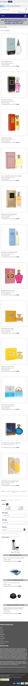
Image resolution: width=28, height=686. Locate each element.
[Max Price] (20, 507)
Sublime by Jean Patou (7, 328)
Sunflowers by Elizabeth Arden (10, 481)
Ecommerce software (19, 674)
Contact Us (2, 643)
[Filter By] (12, 530)
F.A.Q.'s (1, 629)
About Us (2, 631)
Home (2, 30)
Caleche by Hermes (6, 137)
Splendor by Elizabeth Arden (9, 252)
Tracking (1, 636)
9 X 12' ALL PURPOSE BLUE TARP (15, 580)
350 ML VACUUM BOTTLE (15, 555)
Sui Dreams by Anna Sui (8, 404)
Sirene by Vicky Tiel (6, 99)
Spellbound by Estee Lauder (9, 214)
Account (1, 639)
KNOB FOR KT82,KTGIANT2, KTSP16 (15, 605)
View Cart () (22, 12)
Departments (2, 634)
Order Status (2, 638)
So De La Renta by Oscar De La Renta (11, 176)
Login (10, 1)
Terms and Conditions (4, 641)
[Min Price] (8, 507)
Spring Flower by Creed (7, 290)
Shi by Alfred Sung (6, 61)
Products (2, 632)
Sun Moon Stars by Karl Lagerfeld (10, 443)
